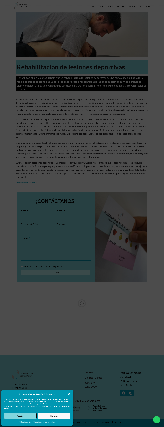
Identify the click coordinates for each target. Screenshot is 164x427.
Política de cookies (25, 422)
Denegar (54, 416)
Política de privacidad (40, 422)
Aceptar (20, 416)
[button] (69, 393)
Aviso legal (52, 422)
